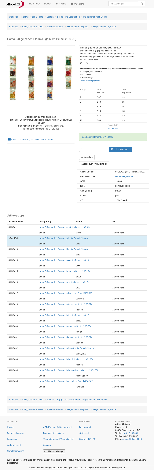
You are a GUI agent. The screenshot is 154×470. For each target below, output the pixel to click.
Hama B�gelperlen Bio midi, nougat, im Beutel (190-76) (65, 326)
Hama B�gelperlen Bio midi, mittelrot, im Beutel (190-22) (65, 304)
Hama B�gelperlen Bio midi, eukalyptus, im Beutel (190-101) (67, 348)
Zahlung (47, 445)
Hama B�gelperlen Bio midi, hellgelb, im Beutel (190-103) (66, 359)
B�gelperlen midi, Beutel (95, 17)
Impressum (12, 439)
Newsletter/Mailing (15, 451)
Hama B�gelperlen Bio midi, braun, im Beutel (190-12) (64, 271)
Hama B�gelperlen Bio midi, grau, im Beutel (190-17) (64, 282)
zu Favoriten (87, 157)
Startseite (13, 17)
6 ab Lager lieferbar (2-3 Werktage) (98, 137)
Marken (47, 4)
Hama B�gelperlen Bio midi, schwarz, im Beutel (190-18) (65, 293)
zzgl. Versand (113, 128)
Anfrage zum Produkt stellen (94, 164)
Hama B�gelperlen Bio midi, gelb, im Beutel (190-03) (63, 238)
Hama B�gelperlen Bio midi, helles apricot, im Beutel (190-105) (68, 370)
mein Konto (61, 4)
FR (94, 439)
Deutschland (85, 427)
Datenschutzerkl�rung (53, 433)
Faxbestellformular (15, 433)
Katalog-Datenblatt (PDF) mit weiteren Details (30, 139)
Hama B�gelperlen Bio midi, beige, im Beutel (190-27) (64, 315)
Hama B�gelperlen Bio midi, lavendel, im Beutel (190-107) (66, 381)
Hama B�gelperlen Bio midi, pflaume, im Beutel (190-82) (65, 337)
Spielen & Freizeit (55, 26)
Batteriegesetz (66, 427)
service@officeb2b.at (132, 439)
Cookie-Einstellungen (54, 451)
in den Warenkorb (120, 149)
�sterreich (84, 433)
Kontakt (10, 427)
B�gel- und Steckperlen (68, 17)
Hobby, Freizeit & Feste (32, 17)
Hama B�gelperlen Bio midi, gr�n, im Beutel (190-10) (64, 260)
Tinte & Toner (34, 4)
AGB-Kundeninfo (51, 427)
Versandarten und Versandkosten (58, 439)
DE (89, 439)
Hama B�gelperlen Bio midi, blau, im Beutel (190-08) (63, 249)
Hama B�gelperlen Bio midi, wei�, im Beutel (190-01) (64, 227)
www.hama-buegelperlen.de (91, 81)
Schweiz (83, 439)
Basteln (50, 17)
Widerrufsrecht (14, 445)
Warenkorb (77, 3)
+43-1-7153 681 (130, 433)
